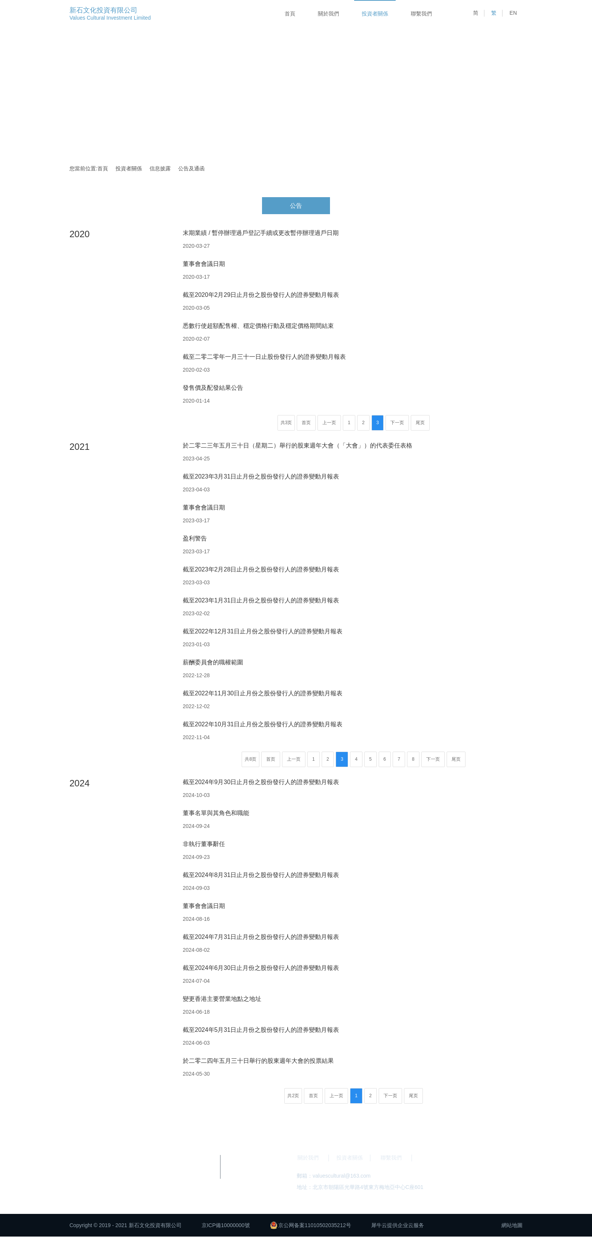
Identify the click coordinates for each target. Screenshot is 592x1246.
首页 (306, 422)
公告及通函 (191, 168)
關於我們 (328, 14)
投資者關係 (375, 14)
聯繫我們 (421, 14)
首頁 (290, 14)
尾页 (420, 422)
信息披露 (160, 168)
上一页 (329, 422)
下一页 (397, 422)
